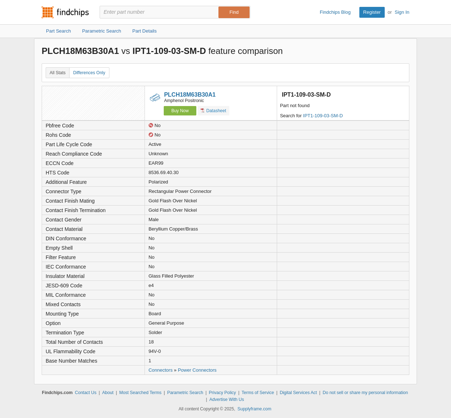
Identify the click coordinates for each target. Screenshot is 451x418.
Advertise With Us (226, 399)
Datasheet (213, 110)
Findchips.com (65, 12)
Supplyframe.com (254, 408)
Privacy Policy (222, 392)
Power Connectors (197, 370)
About (107, 392)
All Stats (58, 72)
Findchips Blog (335, 12)
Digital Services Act (298, 392)
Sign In (402, 12)
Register (372, 12)
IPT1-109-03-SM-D (323, 115)
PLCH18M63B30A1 (190, 95)
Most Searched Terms (140, 392)
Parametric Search (185, 392)
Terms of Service (258, 392)
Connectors (160, 370)
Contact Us (85, 392)
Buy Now (180, 110)
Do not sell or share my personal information (365, 392)
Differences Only (89, 72)
